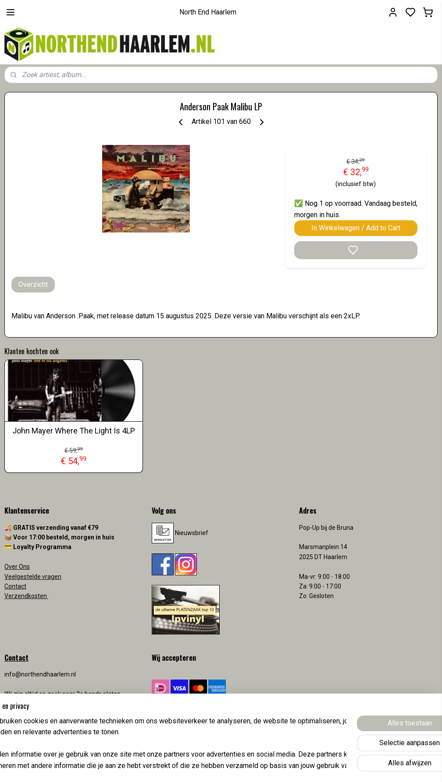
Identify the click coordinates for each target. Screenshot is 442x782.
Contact (15, 586)
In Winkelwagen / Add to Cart (355, 228)
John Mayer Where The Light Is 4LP (73, 430)
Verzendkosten (26, 595)
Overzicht (33, 284)
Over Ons (17, 566)
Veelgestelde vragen (32, 576)
